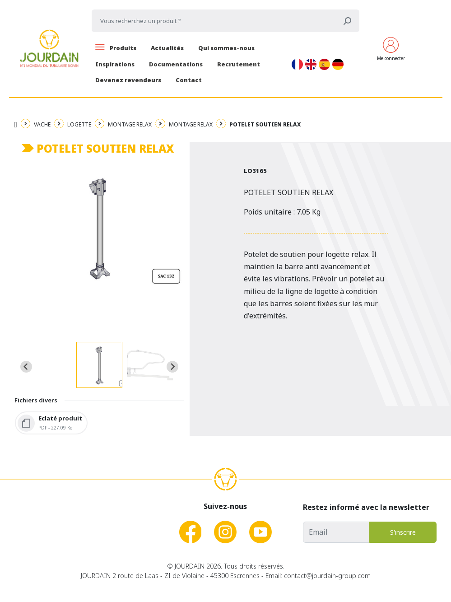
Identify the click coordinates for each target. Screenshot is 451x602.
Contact (189, 80)
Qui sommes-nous (226, 48)
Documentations (176, 64)
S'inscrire (403, 532)
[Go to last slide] (26, 367)
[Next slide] (172, 367)
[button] (99, 365)
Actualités (167, 48)
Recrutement (238, 64)
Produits (115, 48)
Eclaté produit (60, 418)
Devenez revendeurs (128, 80)
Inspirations (115, 64)
